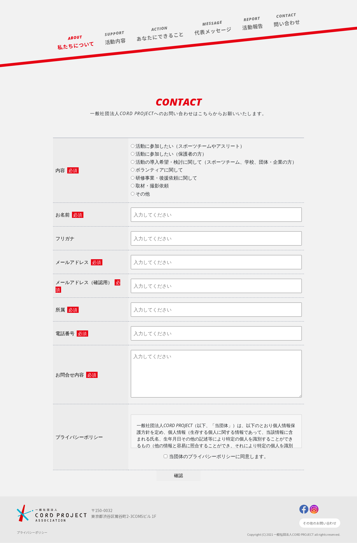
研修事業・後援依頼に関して (164, 178)
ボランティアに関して (157, 169)
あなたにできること (160, 36)
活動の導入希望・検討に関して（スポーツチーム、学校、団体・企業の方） (214, 162)
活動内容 (115, 41)
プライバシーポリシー (32, 532)
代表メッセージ (213, 30)
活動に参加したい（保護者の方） (169, 154)
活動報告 (253, 26)
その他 (140, 193)
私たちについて (76, 45)
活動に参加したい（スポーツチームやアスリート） (188, 146)
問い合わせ (286, 23)
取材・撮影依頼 (150, 185)
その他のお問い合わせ (319, 523)
